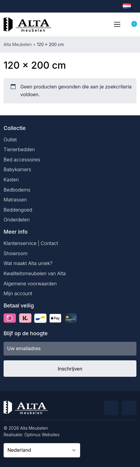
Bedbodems (17, 190)
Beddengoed (18, 210)
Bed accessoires (22, 160)
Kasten (11, 180)
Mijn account (18, 293)
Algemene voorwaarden (30, 284)
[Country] (42, 450)
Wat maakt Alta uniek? (28, 263)
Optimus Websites (42, 434)
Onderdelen (17, 220)
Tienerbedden (19, 149)
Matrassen (15, 200)
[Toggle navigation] (117, 24)
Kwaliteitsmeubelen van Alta (35, 273)
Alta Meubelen (18, 44)
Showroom (16, 253)
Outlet (10, 140)
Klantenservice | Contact (31, 243)
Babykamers (17, 169)
